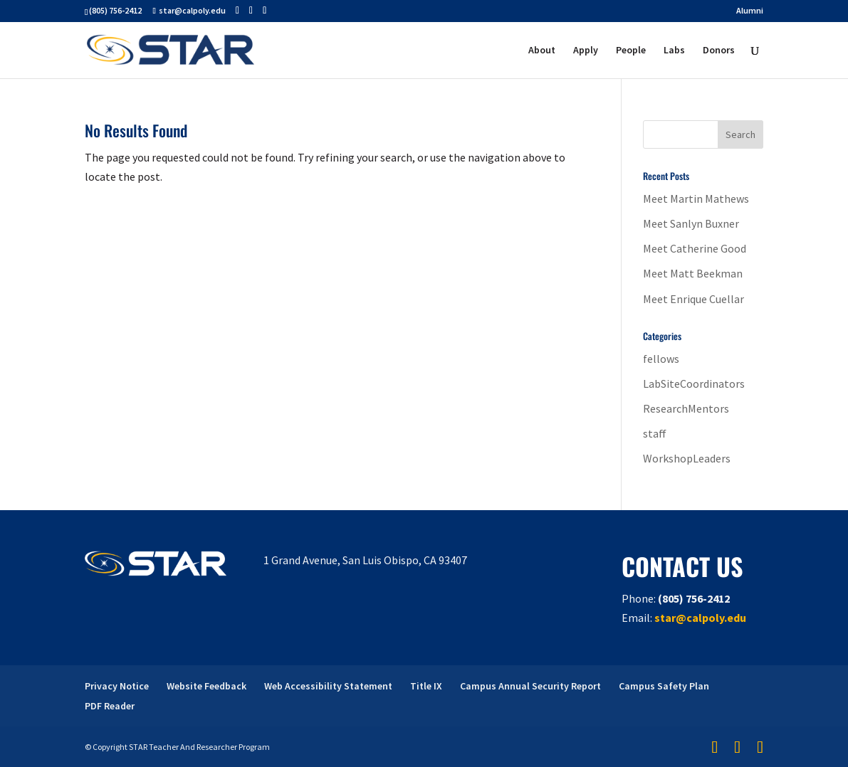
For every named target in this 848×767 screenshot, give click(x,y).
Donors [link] (719, 50)
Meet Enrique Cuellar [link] (693, 299)
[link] (170, 48)
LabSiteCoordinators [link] (694, 383)
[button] (237, 10)
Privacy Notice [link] (117, 685)
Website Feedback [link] (206, 685)
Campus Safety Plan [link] (664, 685)
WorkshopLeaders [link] (687, 458)
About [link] (541, 50)
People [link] (631, 50)
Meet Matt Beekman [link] (693, 273)
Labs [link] (674, 50)
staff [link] (654, 433)
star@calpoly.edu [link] (700, 617)
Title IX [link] (426, 685)
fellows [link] (661, 358)
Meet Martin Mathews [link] (696, 198)
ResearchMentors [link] (686, 408)
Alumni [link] (749, 11)
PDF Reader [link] (110, 705)
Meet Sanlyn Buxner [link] (691, 223)
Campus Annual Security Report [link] (530, 685)
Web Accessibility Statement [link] (328, 685)
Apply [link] (585, 50)
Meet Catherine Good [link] (694, 248)
